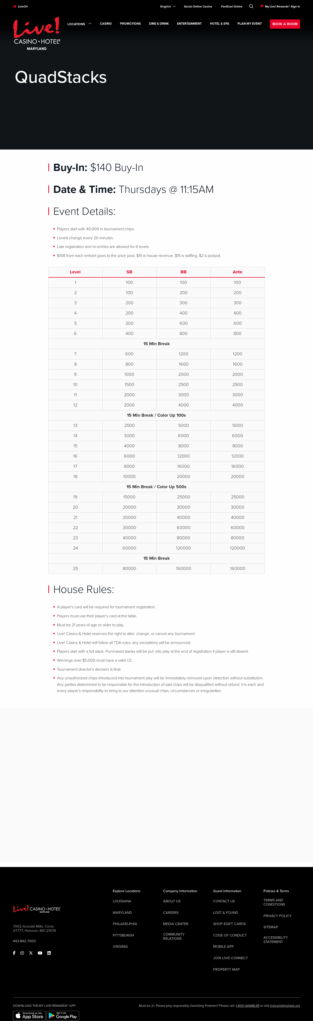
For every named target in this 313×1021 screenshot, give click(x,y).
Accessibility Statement (275, 940)
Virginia (120, 946)
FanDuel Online (232, 6)
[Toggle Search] (251, 5)
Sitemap (270, 927)
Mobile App (223, 946)
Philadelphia (125, 924)
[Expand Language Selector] (166, 6)
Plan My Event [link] (250, 24)
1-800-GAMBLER (247, 1006)
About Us (172, 901)
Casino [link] (106, 24)
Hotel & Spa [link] (219, 24)
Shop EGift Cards (229, 924)
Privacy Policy (277, 916)
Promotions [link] (130, 24)
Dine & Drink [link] (159, 24)
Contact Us (224, 901)
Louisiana (122, 901)
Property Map (226, 969)
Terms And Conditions (274, 902)
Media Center (175, 924)
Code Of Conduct (230, 935)
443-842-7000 (24, 941)
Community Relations (174, 936)
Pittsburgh (123, 935)
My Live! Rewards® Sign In (282, 6)
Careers (171, 913)
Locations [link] (79, 24)
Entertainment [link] (189, 24)
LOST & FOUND (225, 913)
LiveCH (23, 6)
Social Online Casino (198, 6)
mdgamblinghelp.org (285, 1006)
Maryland (122, 913)
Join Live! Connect (230, 958)
